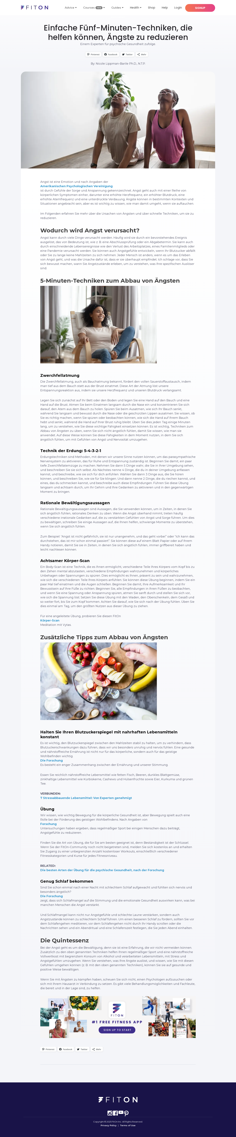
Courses (94, 7)
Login (178, 8)
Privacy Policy (109, 1125)
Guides (117, 7)
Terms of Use (127, 1125)
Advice (71, 7)
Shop (151, 8)
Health (134, 8)
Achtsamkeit (118, 17)
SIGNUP (200, 8)
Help (165, 8)
